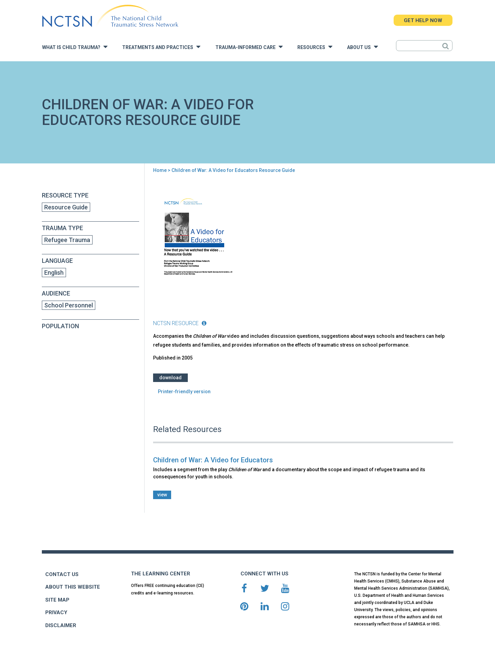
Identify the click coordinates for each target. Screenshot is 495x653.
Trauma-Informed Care (249, 46)
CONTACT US (62, 574)
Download (170, 377)
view (162, 494)
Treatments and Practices (161, 46)
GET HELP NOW (423, 20)
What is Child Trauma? (75, 46)
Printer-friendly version (184, 391)
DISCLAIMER (60, 625)
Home (160, 170)
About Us (362, 46)
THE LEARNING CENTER (160, 574)
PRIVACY (56, 612)
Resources (314, 46)
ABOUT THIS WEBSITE (72, 587)
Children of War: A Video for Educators (213, 460)
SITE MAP (57, 600)
